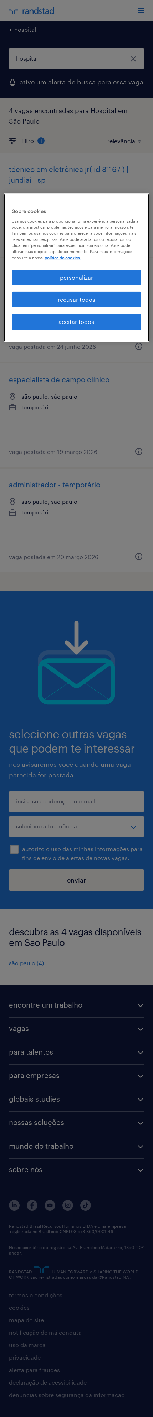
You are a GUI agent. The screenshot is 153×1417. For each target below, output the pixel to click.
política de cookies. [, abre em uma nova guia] (63, 257)
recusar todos (76, 299)
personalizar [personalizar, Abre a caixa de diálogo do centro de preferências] (76, 277)
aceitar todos (76, 321)
